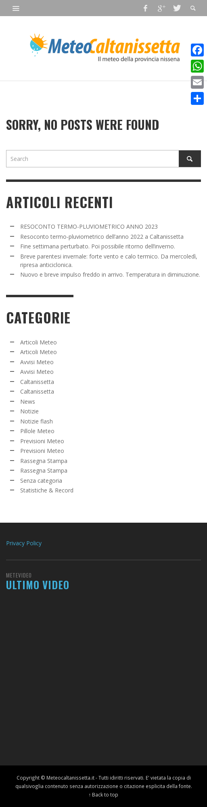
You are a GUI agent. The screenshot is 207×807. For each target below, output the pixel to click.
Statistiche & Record (46, 490)
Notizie (29, 411)
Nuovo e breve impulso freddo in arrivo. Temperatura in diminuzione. (110, 274)
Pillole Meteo (37, 431)
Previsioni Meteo (42, 441)
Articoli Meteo (38, 342)
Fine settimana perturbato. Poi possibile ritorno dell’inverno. (97, 246)
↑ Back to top (104, 794)
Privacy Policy (24, 543)
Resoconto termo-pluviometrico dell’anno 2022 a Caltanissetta (102, 236)
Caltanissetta (37, 382)
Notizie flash (36, 421)
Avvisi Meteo (37, 362)
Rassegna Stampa (43, 461)
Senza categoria (41, 480)
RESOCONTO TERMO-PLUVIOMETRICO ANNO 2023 (89, 226)
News (27, 401)
